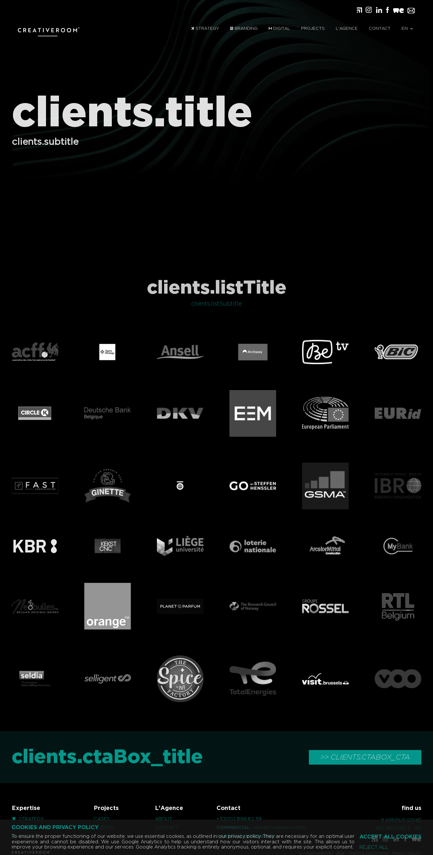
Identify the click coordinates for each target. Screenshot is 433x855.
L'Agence (347, 29)
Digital (279, 29)
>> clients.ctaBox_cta (365, 757)
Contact (380, 29)
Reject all (373, 847)
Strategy (205, 29)
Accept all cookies (390, 836)
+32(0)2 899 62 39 (239, 819)
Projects (313, 29)
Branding (243, 29)
